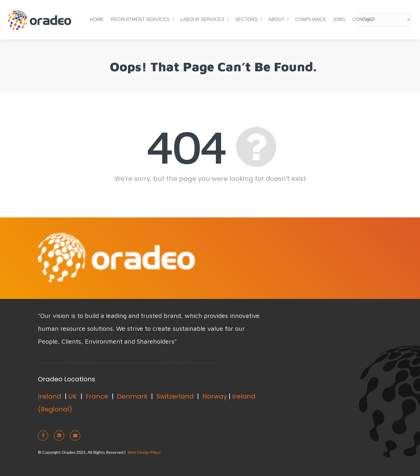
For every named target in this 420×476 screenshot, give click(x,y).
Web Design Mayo (144, 452)
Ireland (49, 396)
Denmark (132, 396)
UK (72, 396)
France (97, 396)
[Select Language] (384, 19)
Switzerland (175, 396)
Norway (214, 396)
